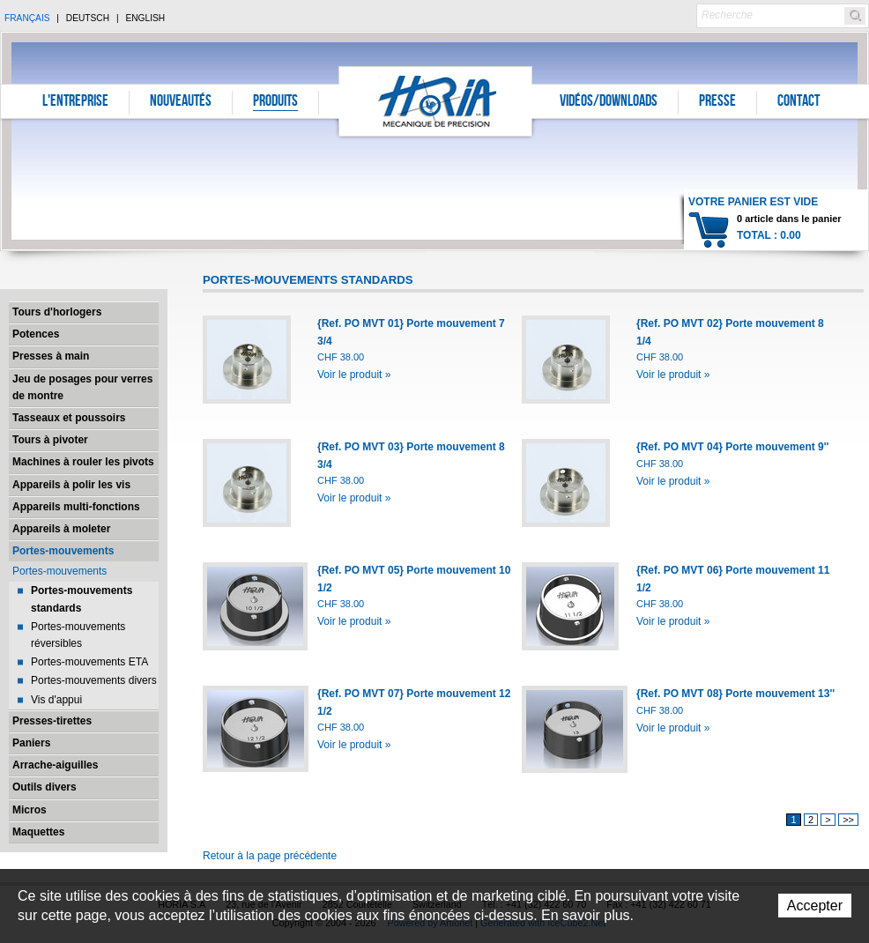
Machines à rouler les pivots (83, 462)
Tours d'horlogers (56, 312)
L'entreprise (75, 102)
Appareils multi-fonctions (76, 507)
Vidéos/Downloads (608, 102)
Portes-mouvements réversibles (78, 635)
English (145, 18)
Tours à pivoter (50, 440)
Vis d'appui (56, 700)
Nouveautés (181, 102)
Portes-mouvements (63, 551)
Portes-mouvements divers (94, 680)
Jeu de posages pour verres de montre (82, 387)
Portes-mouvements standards (81, 598)
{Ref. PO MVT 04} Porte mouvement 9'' (732, 447)
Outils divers (44, 787)
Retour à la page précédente (270, 856)
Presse (717, 102)
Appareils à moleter (61, 529)
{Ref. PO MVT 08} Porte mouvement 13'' (735, 693)
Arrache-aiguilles (55, 765)
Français (27, 18)
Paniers (31, 743)
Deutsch (87, 18)
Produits (275, 102)
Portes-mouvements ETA (89, 662)
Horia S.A (435, 101)
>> (848, 819)
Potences (35, 334)
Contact (798, 102)
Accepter (815, 905)
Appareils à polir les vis (71, 485)
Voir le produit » (353, 374)
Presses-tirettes (52, 721)
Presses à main (50, 356)
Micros (29, 810)
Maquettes (38, 832)
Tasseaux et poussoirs (69, 418)
